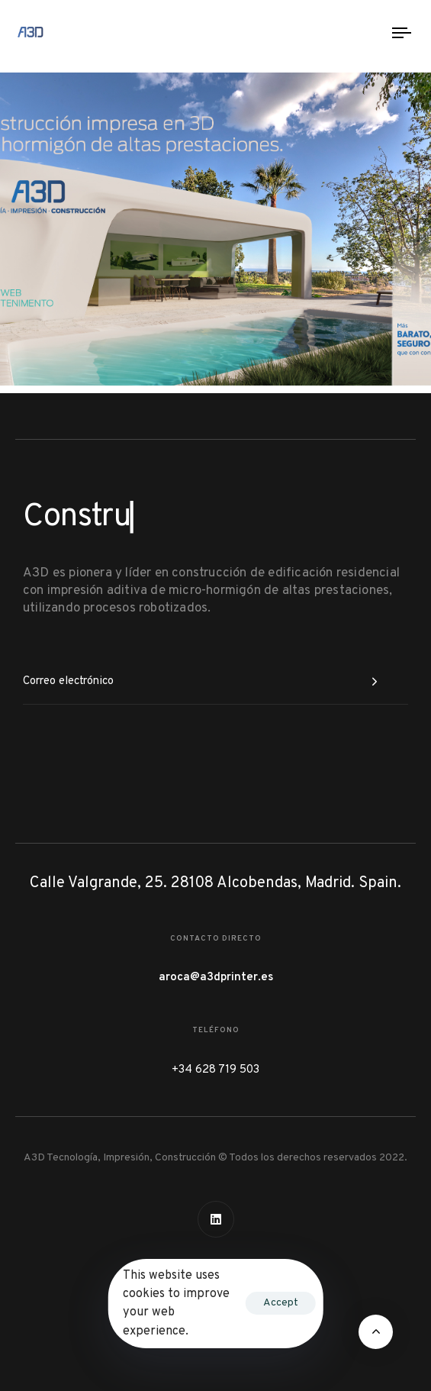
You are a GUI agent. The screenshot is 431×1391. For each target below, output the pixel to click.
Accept (280, 1302)
